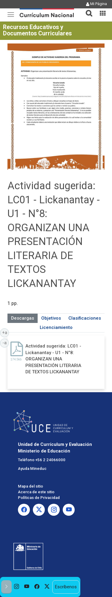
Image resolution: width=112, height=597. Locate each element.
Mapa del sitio (30, 486)
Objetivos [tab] (51, 318)
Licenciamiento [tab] (56, 327)
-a (5, 342)
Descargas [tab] (22, 318)
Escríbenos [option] (66, 587)
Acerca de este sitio (36, 492)
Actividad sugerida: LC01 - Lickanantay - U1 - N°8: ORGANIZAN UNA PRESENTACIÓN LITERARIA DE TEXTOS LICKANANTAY (53, 359)
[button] (86, 10)
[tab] (86, 10)
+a (5, 332)
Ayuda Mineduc (32, 468)
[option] (17, 587)
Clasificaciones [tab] (84, 318)
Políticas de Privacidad (39, 497)
